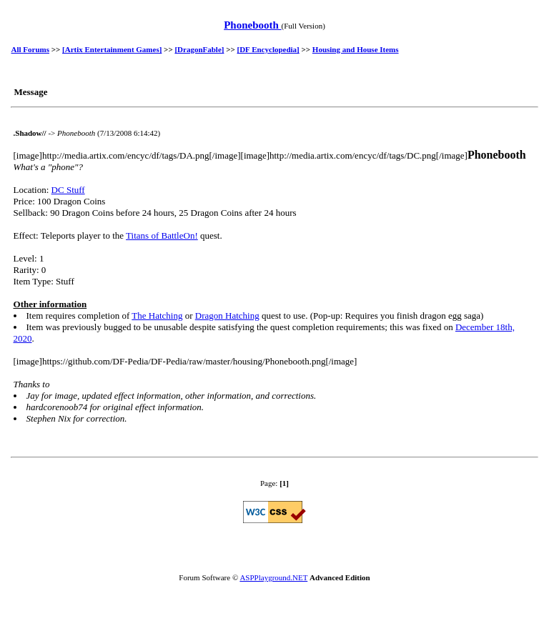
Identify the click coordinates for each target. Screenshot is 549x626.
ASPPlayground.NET (273, 577)
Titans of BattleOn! (162, 235)
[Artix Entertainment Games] (112, 49)
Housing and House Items (355, 49)
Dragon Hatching (227, 315)
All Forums (30, 49)
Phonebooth (252, 25)
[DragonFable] (199, 49)
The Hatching (157, 315)
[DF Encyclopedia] (268, 49)
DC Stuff (68, 189)
